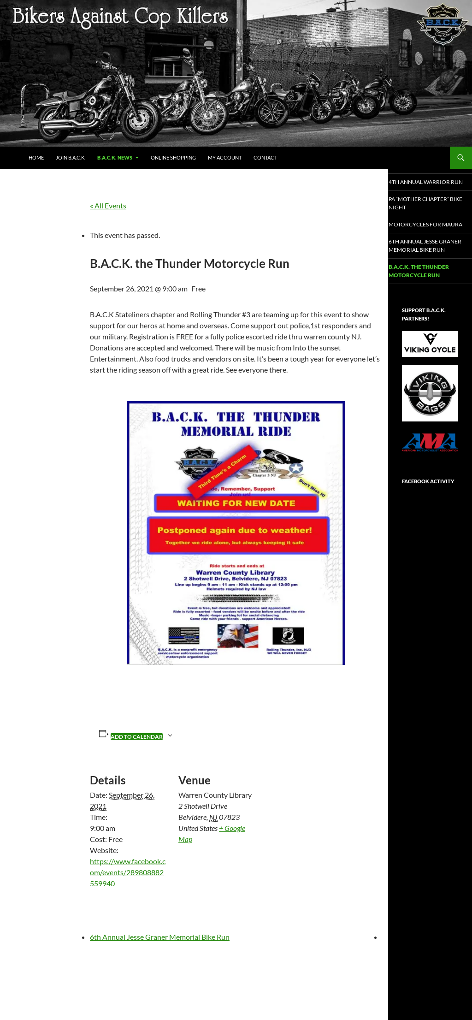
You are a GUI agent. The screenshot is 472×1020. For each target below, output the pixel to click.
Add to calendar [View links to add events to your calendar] (137, 736)
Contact (265, 157)
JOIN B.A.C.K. (70, 157)
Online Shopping (173, 157)
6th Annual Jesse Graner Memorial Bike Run (160, 936)
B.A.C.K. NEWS (114, 157)
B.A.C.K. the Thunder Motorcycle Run (429, 293)
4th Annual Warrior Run (429, 186)
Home (36, 157)
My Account (225, 157)
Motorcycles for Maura (426, 236)
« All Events (108, 205)
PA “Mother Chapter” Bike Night (429, 211)
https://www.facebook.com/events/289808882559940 (127, 872)
